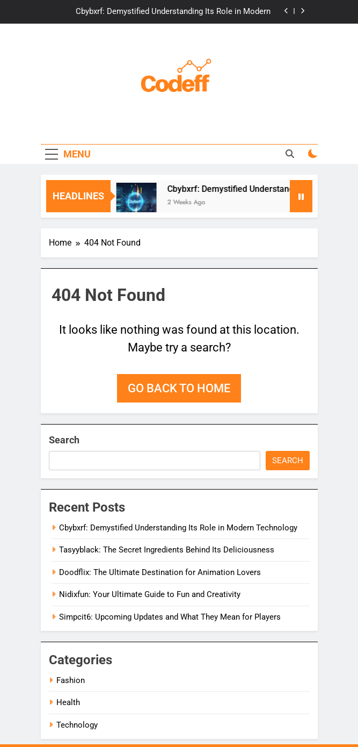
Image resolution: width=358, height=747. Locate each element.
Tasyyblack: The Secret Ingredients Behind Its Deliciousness (166, 550)
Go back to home (179, 388)
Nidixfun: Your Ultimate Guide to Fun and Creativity (149, 594)
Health (68, 702)
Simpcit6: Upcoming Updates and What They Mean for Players (170, 617)
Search (64, 440)
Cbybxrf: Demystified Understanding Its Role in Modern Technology (173, 12)
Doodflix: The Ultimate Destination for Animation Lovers (160, 572)
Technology (77, 725)
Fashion (70, 680)
